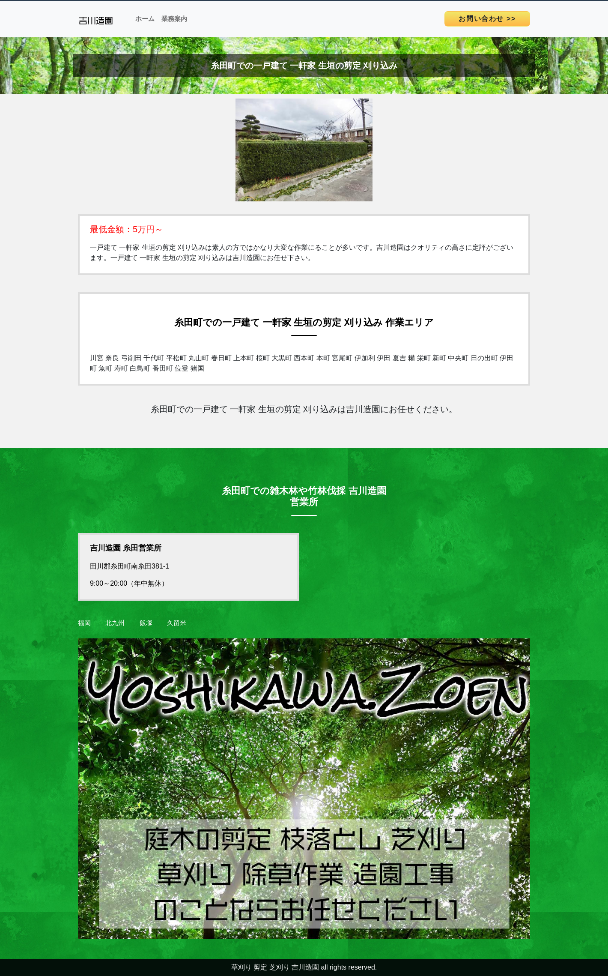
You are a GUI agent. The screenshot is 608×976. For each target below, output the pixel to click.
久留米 (176, 622)
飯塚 (146, 622)
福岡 (84, 622)
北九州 (115, 622)
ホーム (145, 18)
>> (487, 18)
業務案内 (174, 18)
